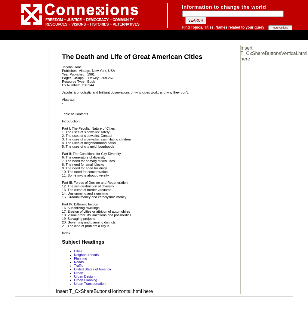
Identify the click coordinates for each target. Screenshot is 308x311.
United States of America (92, 269)
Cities (78, 251)
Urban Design (84, 276)
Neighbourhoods (86, 255)
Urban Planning (85, 280)
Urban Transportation (90, 283)
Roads (79, 262)
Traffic (78, 265)
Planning (80, 258)
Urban (78, 273)
